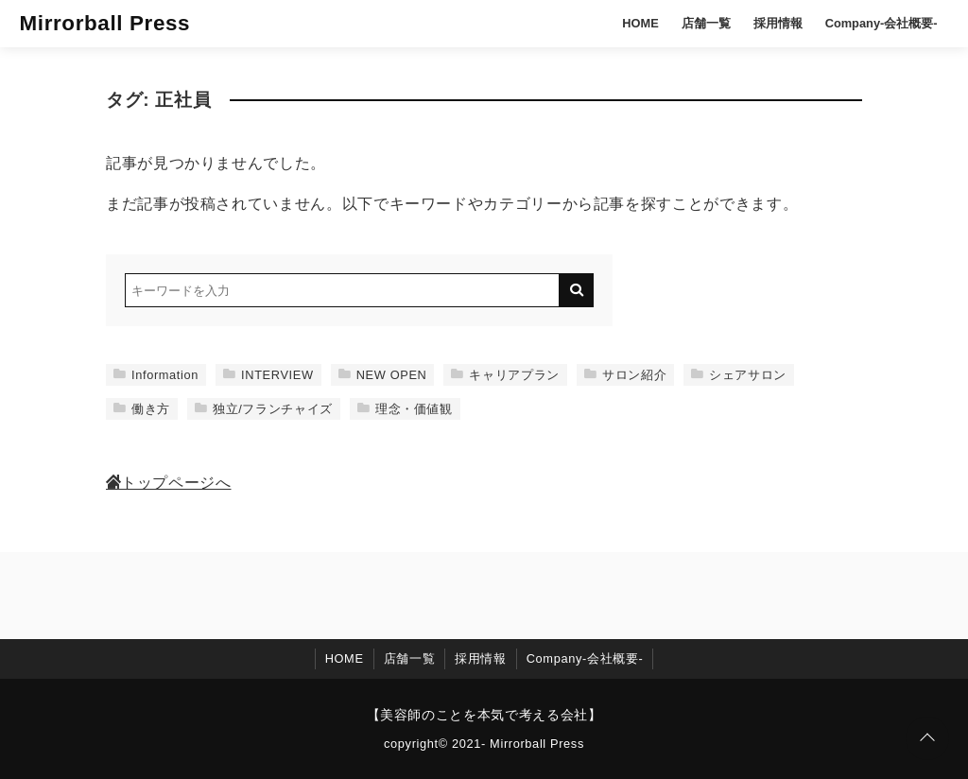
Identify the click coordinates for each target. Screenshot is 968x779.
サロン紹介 (625, 375)
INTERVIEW (268, 375)
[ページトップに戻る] (927, 738)
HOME (640, 23)
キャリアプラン (505, 375)
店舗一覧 (706, 23)
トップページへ (168, 483)
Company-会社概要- (881, 23)
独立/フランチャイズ (264, 409)
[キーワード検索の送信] (577, 290)
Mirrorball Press (104, 23)
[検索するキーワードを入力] (342, 290)
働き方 (141, 409)
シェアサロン (738, 375)
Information (156, 375)
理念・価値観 (405, 409)
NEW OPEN (382, 375)
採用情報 (778, 23)
